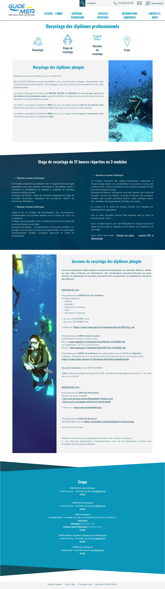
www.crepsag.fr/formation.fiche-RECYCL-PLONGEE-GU (97, 348)
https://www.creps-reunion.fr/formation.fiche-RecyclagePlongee (95, 359)
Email (82, 494)
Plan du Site (70, 584)
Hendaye (75, 523)
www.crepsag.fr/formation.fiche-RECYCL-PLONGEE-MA (97, 342)
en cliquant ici (98, 538)
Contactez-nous (154, 15)
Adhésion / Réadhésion (77, 15)
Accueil (48, 13)
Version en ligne (125, 235)
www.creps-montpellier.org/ (87, 407)
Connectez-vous (85, 584)
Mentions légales (55, 584)
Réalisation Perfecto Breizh (106, 584)
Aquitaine (83, 520)
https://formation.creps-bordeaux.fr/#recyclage (109, 421)
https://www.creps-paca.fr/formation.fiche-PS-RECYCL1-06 (103, 327)
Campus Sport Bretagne (75, 526)
